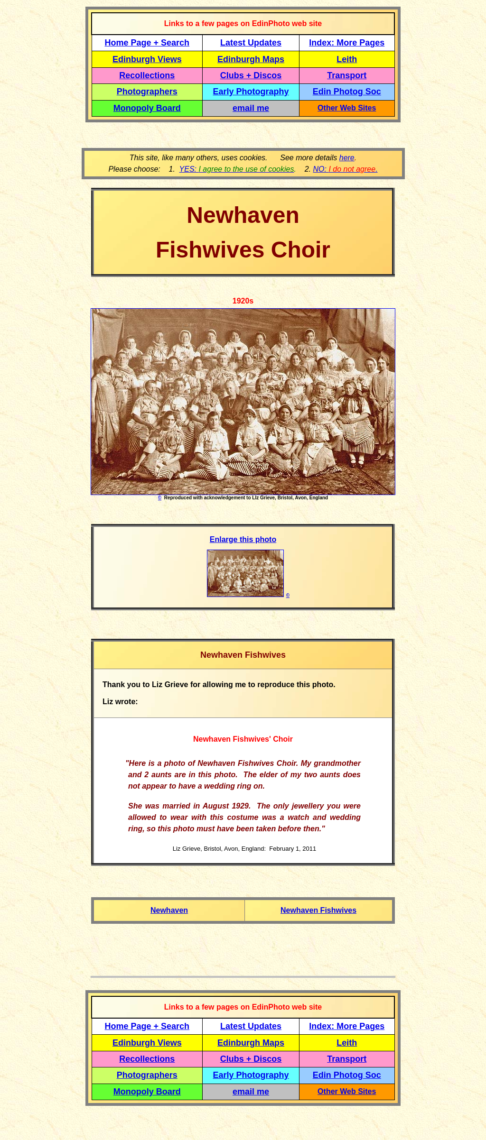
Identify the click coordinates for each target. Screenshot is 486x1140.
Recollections (147, 75)
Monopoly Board (147, 108)
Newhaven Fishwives (318, 910)
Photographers (147, 91)
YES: (236, 169)
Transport (346, 75)
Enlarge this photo (243, 539)
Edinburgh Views (147, 59)
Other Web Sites (347, 108)
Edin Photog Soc (347, 91)
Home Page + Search (147, 42)
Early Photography (251, 91)
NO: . (345, 169)
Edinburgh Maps (250, 59)
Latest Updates (250, 42)
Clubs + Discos (251, 75)
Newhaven (169, 910)
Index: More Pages (346, 42)
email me (251, 108)
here (347, 158)
